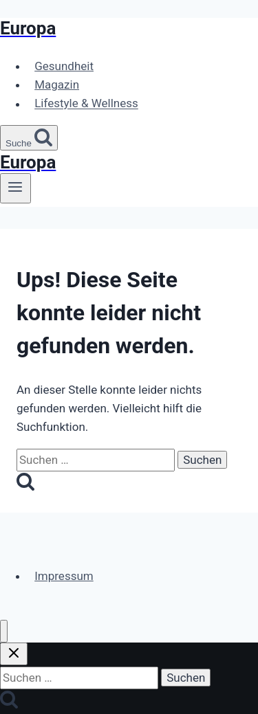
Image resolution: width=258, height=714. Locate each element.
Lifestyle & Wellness (86, 104)
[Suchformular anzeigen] (29, 137)
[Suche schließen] (14, 654)
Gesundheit (64, 66)
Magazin (56, 84)
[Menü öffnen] (15, 188)
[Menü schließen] (4, 631)
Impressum (64, 576)
